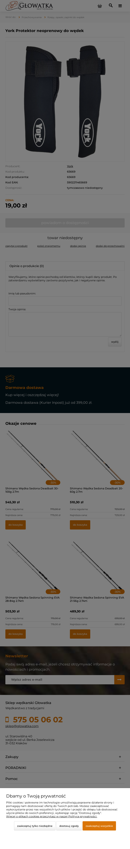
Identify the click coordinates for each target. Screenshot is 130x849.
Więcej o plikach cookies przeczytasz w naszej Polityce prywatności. (51, 816)
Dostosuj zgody (69, 825)
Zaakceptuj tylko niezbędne (34, 825)
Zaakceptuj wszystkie (99, 825)
